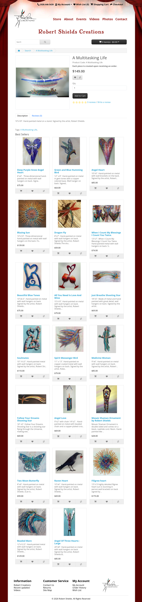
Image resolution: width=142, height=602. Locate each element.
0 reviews (91, 102)
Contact (121, 19)
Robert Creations (22, 585)
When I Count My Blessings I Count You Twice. (106, 234)
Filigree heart (98, 480)
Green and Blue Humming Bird (68, 171)
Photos (107, 19)
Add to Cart (80, 95)
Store (57, 19)
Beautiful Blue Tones (28, 295)
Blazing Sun (23, 232)
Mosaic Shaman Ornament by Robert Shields (106, 419)
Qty (74, 83)
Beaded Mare (24, 540)
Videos (94, 19)
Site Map (47, 590)
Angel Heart (98, 169)
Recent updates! (22, 587)
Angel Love (60, 418)
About (68, 19)
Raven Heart (61, 480)
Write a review (103, 102)
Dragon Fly (60, 232)
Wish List (77, 590)
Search (28, 50)
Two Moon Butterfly (28, 480)
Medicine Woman (100, 357)
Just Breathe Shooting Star (105, 295)
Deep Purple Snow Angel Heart (30, 171)
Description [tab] (22, 115)
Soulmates (23, 357)
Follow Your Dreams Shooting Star (28, 419)
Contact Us (48, 585)
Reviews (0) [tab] (37, 115)
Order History (79, 587)
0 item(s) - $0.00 (108, 42)
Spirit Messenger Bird (66, 357)
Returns (47, 587)
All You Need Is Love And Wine (67, 296)
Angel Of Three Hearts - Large (67, 542)
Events (81, 19)
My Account (78, 585)
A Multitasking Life (44, 50)
